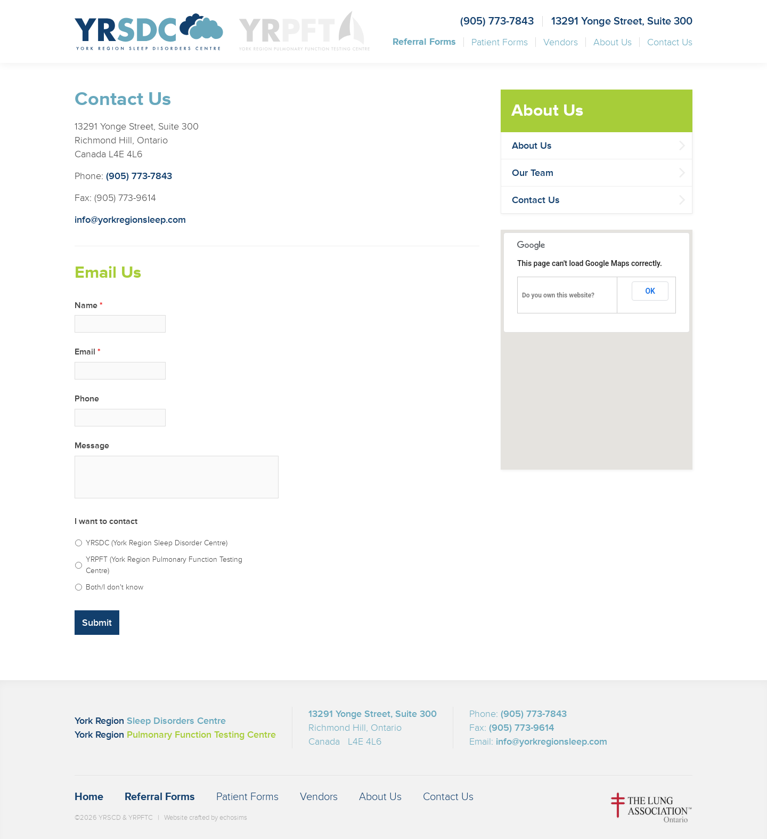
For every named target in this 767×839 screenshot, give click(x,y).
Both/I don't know (114, 587)
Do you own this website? (558, 295)
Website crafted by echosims (205, 817)
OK (650, 291)
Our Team (532, 173)
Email (88, 351)
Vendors (560, 42)
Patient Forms (499, 42)
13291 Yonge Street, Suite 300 (621, 21)
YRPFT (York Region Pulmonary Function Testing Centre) (164, 565)
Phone (87, 398)
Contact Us (669, 42)
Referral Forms (424, 42)
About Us (612, 42)
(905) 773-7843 (497, 21)
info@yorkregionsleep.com (130, 219)
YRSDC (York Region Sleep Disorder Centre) (156, 542)
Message (92, 445)
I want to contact (106, 521)
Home (89, 797)
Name (89, 305)
